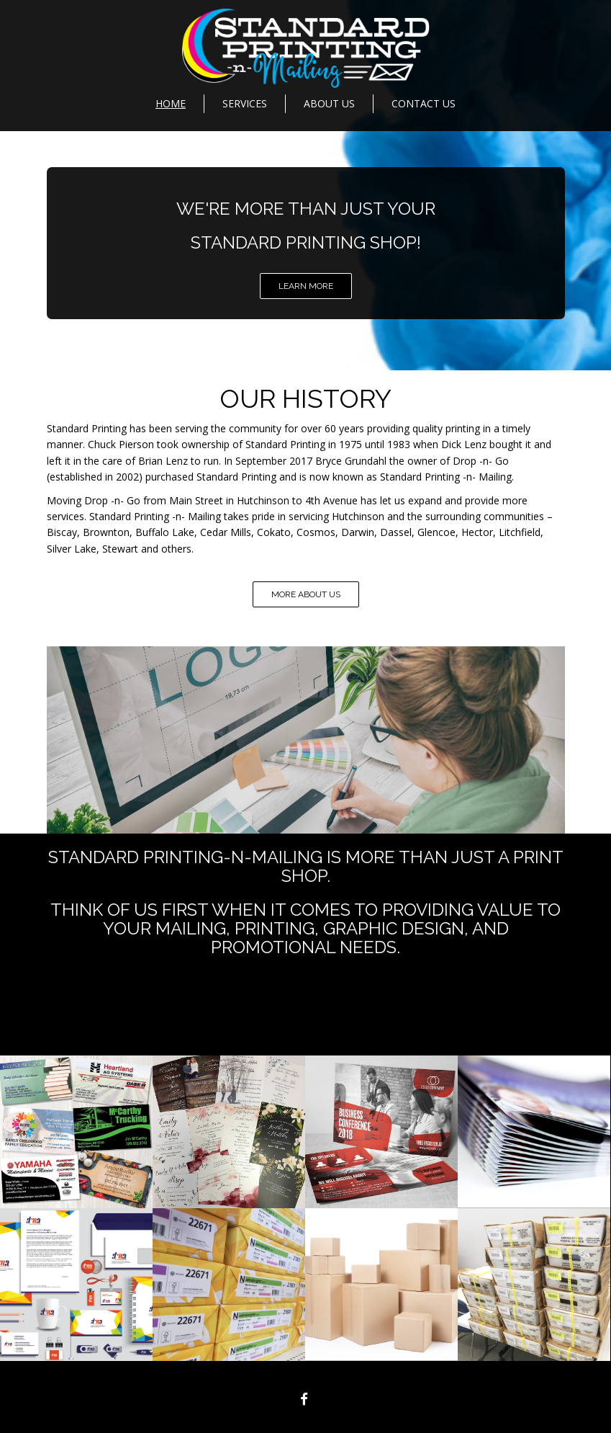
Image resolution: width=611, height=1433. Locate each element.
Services (244, 103)
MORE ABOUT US (305, 594)
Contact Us (424, 103)
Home (170, 103)
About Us (329, 103)
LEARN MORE (306, 286)
